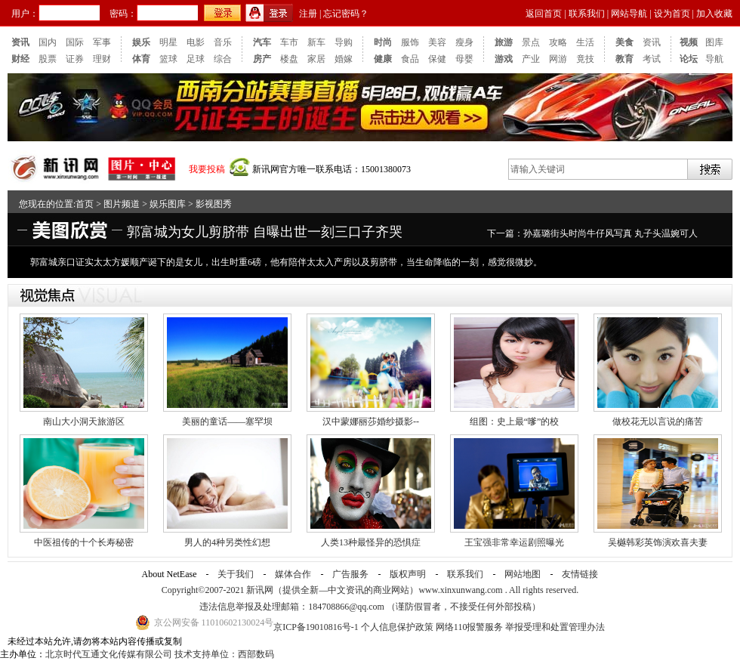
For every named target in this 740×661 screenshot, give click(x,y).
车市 (289, 42)
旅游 (504, 42)
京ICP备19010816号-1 (317, 627)
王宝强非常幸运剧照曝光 (514, 542)
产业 (531, 59)
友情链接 (580, 574)
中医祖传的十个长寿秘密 (84, 542)
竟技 (585, 59)
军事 (102, 42)
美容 (437, 42)
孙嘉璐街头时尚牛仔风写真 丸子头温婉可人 (610, 233)
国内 (48, 42)
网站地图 (522, 574)
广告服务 (350, 574)
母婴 (464, 59)
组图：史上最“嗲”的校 (515, 421)
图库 (714, 42)
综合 (223, 59)
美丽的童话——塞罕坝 (227, 421)
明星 (168, 42)
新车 (316, 42)
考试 (652, 59)
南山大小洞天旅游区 (84, 421)
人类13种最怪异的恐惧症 (371, 542)
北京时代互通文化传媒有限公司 (108, 654)
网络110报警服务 (470, 627)
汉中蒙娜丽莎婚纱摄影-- (370, 421)
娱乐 (141, 42)
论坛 (689, 59)
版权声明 (408, 574)
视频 (689, 42)
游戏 (504, 59)
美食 (624, 42)
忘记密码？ (345, 13)
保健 (437, 59)
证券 (75, 59)
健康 (383, 59)
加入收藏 (714, 13)
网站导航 (629, 13)
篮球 (168, 59)
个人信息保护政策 (397, 627)
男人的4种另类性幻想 (227, 542)
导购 (344, 42)
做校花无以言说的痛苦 (657, 421)
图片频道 (121, 204)
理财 (102, 59)
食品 (410, 59)
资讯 (20, 42)
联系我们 (587, 13)
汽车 (262, 42)
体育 (141, 59)
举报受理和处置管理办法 (555, 627)
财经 (20, 59)
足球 (196, 59)
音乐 (223, 42)
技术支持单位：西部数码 (224, 654)
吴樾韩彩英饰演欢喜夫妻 (658, 542)
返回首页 (544, 13)
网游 (558, 59)
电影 (196, 42)
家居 (316, 59)
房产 (262, 59)
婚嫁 (344, 59)
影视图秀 (214, 204)
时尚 (383, 42)
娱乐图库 (168, 204)
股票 (48, 59)
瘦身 (464, 42)
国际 (75, 42)
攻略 (558, 42)
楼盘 (289, 59)
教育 (624, 59)
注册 (308, 13)
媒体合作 (293, 574)
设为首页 (672, 13)
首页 (85, 204)
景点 (531, 42)
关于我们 (235, 574)
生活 (585, 42)
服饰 (410, 42)
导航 (714, 59)
